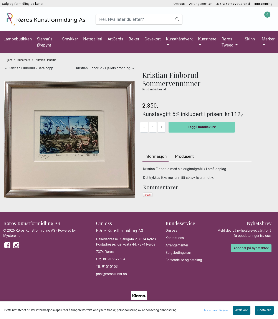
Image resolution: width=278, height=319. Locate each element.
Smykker (70, 39)
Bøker (134, 39)
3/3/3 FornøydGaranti (233, 3)
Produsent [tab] (184, 156)
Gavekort (152, 39)
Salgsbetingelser (178, 253)
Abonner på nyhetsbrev (251, 248)
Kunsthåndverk (179, 39)
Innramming (263, 3)
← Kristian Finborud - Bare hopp (28, 68)
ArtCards (115, 39)
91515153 (110, 266)
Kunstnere (207, 39)
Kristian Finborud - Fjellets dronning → (105, 68)
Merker (268, 39)
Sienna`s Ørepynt (45, 42)
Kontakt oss (174, 238)
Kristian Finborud (44, 60)
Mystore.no (11, 236)
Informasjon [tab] (155, 156)
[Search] (139, 19)
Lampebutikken (17, 39)
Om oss (179, 3)
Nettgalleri (92, 39)
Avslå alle (241, 310)
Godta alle (264, 310)
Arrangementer (200, 3)
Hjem (8, 59)
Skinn (250, 39)
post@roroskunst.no (111, 274)
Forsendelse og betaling (183, 260)
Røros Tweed (228, 42)
